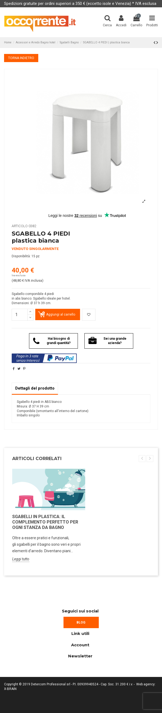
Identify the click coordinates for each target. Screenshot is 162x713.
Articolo (20, 226)
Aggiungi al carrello (60, 314)
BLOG (81, 622)
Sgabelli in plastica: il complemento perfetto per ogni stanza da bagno (45, 522)
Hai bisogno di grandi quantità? (52, 341)
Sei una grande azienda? (107, 341)
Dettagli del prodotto (35, 388)
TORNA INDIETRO (21, 58)
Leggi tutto (20, 559)
